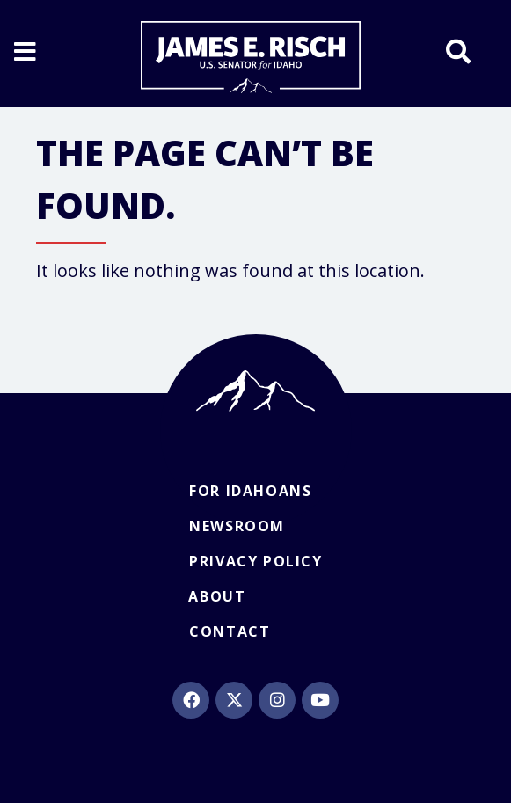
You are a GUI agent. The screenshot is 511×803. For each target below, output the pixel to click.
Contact (229, 631)
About (216, 596)
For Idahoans (250, 490)
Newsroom (237, 526)
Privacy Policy (255, 561)
